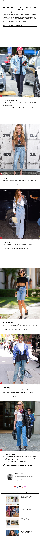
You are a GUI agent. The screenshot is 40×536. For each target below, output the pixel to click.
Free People (10, 329)
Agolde (17, 248)
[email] (25, 487)
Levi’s (9, 396)
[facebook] (17, 487)
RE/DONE (24, 248)
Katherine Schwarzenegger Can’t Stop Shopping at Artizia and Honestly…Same (17, 465)
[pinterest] (1, 96)
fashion (20, 5)
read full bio (16, 480)
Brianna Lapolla (19, 473)
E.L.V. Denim (22, 184)
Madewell (16, 107)
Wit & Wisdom (11, 461)
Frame (16, 184)
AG (22, 461)
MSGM (19, 396)
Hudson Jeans (11, 248)
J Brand (17, 461)
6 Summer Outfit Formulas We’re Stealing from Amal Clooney (14, 25)
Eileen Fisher (28, 107)
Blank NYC (17, 329)
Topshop (10, 107)
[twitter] (20, 487)
